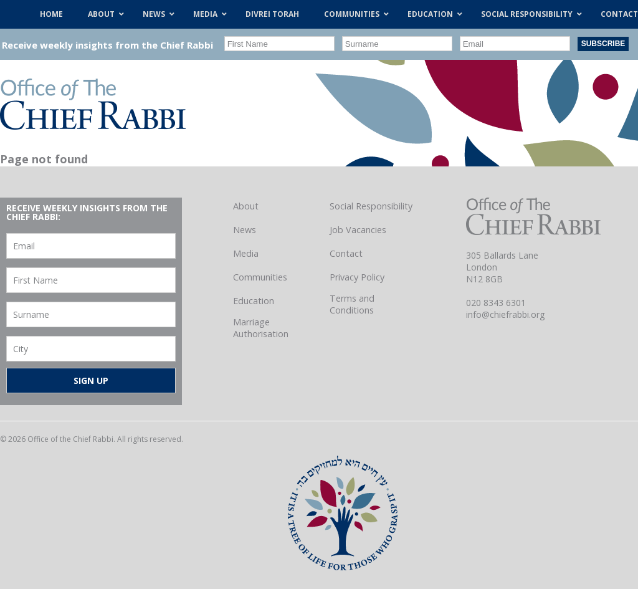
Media (246, 253)
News (244, 230)
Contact (346, 253)
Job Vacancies (358, 230)
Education (253, 301)
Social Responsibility (371, 206)
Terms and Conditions (352, 304)
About (246, 206)
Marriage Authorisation (260, 328)
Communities (260, 277)
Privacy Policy (357, 277)
